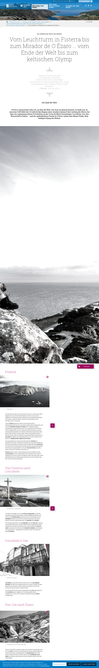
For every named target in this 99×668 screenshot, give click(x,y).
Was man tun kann (15, 22)
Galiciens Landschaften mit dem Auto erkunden (36, 22)
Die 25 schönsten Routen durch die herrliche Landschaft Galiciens (25, 23)
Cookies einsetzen (59, 664)
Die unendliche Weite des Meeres (16, 25)
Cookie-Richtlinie (44, 665)
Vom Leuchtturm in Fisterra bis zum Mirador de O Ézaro (44, 25)
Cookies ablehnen (73, 664)
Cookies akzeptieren (89, 664)
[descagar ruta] (85, 264)
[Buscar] (84, 1)
